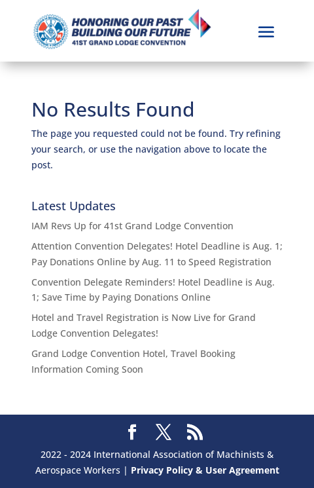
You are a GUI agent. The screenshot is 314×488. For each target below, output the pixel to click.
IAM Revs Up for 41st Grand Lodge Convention (132, 225)
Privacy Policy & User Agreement (205, 470)
